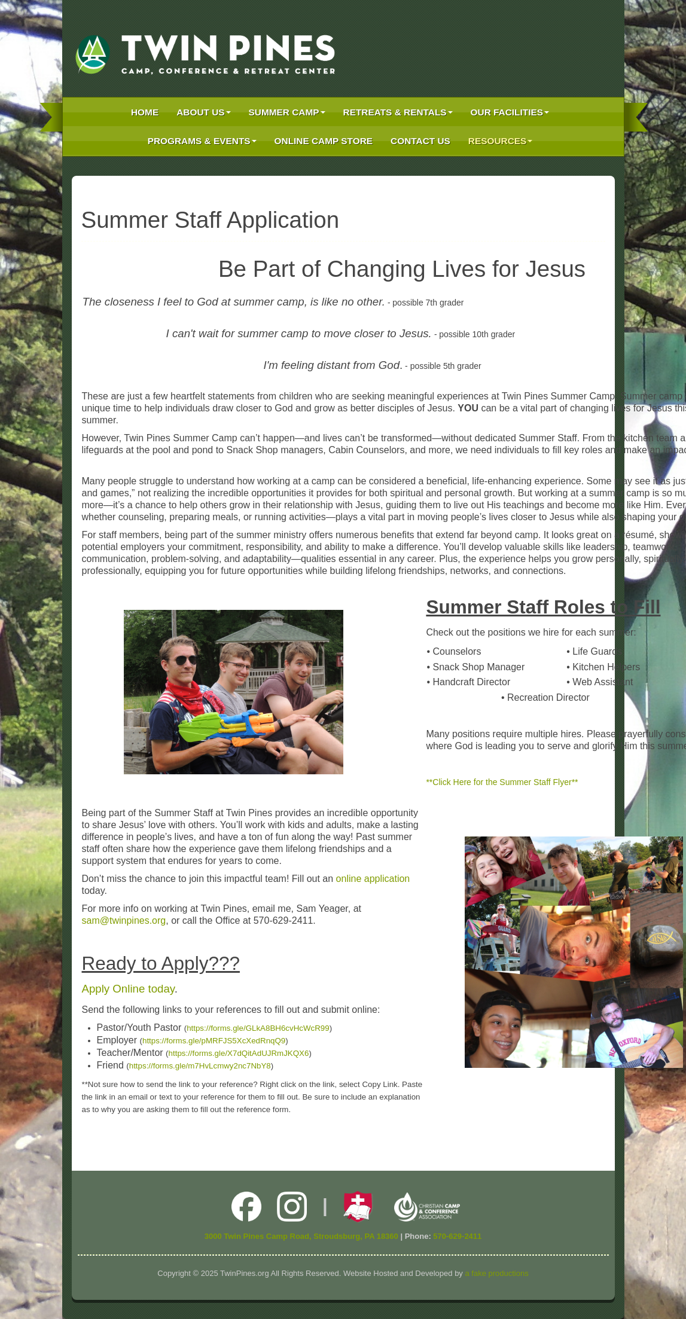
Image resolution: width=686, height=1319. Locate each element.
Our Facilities (510, 112)
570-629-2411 (457, 1236)
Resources (500, 141)
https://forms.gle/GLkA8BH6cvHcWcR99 (258, 1028)
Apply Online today (128, 988)
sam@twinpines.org (124, 920)
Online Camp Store (324, 141)
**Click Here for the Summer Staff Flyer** (502, 782)
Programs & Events (202, 141)
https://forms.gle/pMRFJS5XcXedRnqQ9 (213, 1040)
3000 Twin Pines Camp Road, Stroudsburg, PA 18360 (301, 1236)
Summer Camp (287, 112)
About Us (203, 112)
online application (373, 879)
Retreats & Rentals (398, 112)
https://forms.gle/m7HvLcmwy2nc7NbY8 (200, 1065)
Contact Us (420, 141)
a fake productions (496, 1273)
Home (144, 112)
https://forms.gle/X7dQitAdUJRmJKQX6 (239, 1053)
